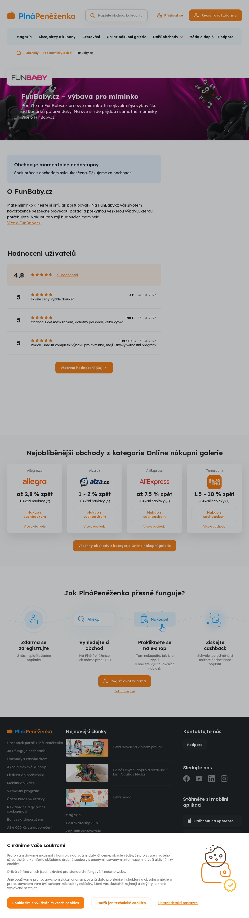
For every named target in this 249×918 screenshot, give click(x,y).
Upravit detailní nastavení (178, 903)
